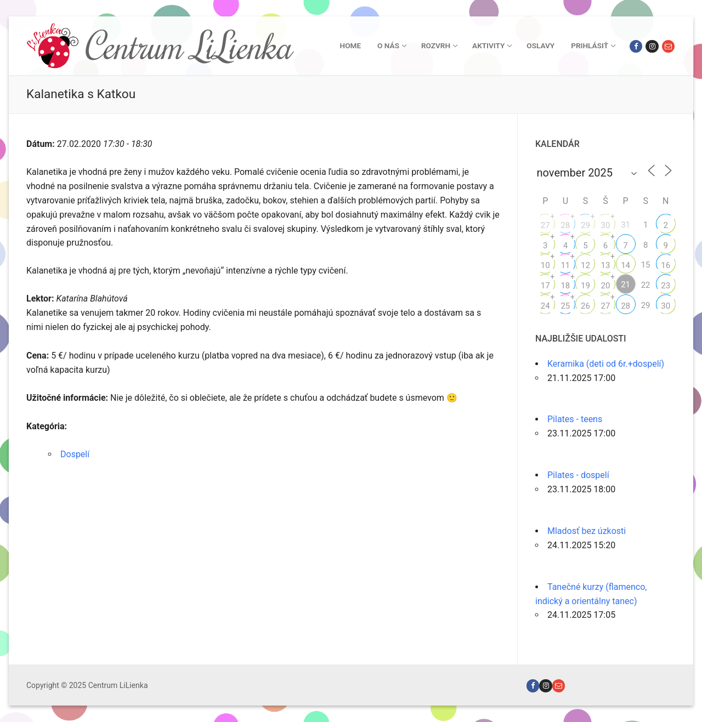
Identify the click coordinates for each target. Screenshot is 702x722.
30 (605, 225)
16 (665, 265)
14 (625, 265)
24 (545, 306)
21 (625, 284)
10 (545, 265)
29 (585, 225)
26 (585, 306)
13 (605, 265)
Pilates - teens (574, 419)
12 (585, 265)
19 (585, 286)
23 (665, 286)
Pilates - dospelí (578, 475)
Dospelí (74, 454)
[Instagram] (652, 46)
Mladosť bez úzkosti (586, 531)
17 (545, 286)
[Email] (668, 46)
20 (605, 286)
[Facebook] (636, 46)
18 (565, 286)
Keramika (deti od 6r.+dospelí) (605, 364)
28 (565, 225)
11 (565, 265)
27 (545, 225)
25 (565, 306)
